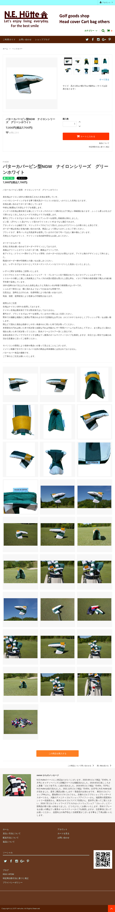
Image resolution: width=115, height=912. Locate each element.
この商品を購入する (57, 753)
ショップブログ (42, 39)
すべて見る (104, 79)
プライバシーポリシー (13, 882)
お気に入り (12, 132)
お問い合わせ (25, 39)
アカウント (106, 2)
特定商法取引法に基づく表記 (15, 878)
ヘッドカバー (17, 49)
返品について (104, 143)
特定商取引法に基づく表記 (99, 147)
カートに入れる (86, 136)
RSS (5, 874)
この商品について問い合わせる (81, 766)
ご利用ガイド (9, 39)
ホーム (5, 49)
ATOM (11, 874)
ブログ (6, 870)
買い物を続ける (104, 766)
